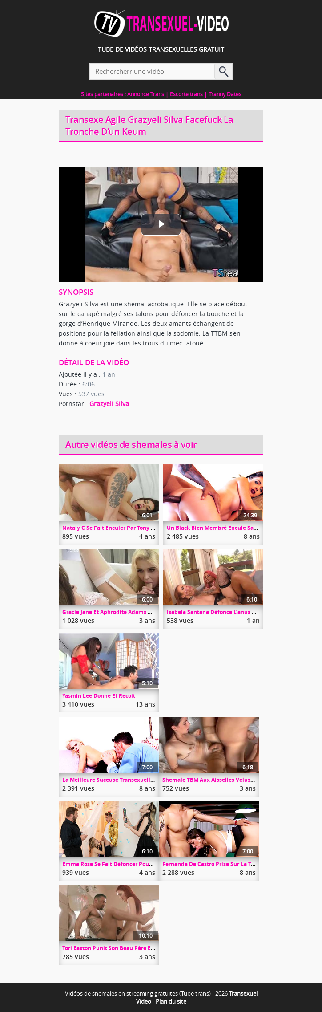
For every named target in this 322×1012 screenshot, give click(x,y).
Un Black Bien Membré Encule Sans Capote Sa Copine (237, 528)
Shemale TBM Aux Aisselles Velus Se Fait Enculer (226, 780)
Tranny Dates (225, 94)
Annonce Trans (145, 94)
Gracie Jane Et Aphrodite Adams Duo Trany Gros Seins (132, 612)
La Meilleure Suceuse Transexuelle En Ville (118, 780)
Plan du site (171, 1001)
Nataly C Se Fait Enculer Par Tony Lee (111, 528)
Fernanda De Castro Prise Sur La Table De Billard (226, 864)
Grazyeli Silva (109, 403)
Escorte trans (186, 94)
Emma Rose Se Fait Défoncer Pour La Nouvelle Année (132, 864)
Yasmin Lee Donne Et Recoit (98, 695)
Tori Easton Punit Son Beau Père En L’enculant (122, 948)
